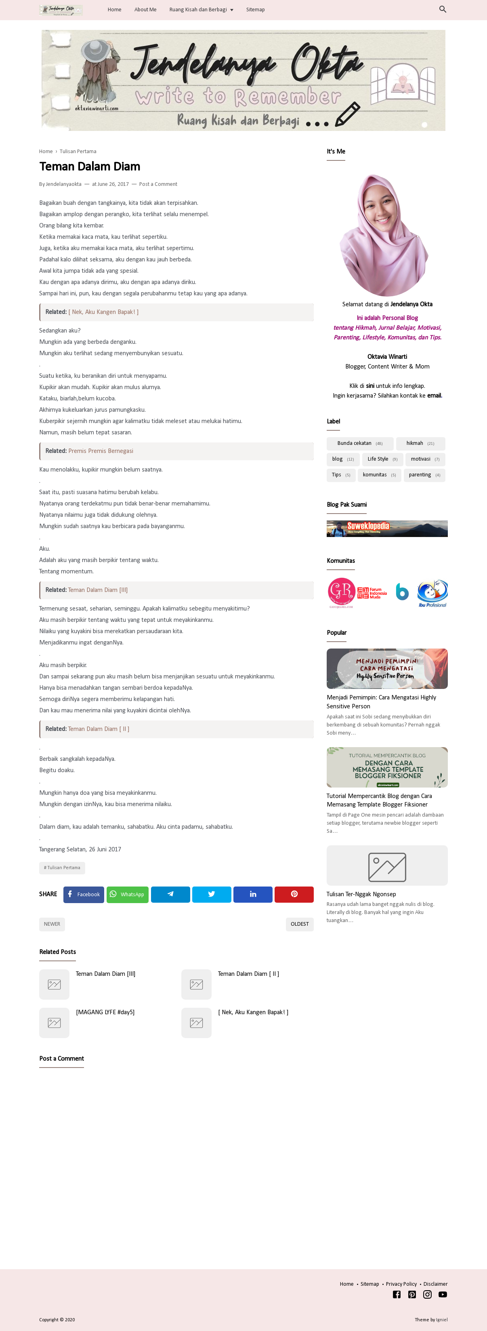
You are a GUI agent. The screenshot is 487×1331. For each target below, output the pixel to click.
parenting (425, 475)
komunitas (379, 475)
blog (343, 459)
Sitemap (255, 10)
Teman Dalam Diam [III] (98, 590)
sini (370, 386)
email (434, 396)
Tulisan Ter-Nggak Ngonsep (361, 894)
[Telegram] (170, 895)
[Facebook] (83, 895)
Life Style (383, 459)
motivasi (425, 459)
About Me (145, 10)
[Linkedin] (253, 895)
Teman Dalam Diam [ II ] (99, 729)
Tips (341, 475)
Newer (52, 924)
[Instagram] (427, 1296)
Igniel (442, 1320)
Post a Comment (158, 184)
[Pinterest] (294, 895)
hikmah (421, 443)
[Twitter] (128, 895)
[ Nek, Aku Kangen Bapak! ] (103, 312)
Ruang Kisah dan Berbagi (198, 10)
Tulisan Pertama (63, 868)
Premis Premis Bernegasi (100, 451)
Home (115, 10)
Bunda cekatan (360, 443)
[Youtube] (443, 1296)
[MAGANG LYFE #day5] (105, 1012)
